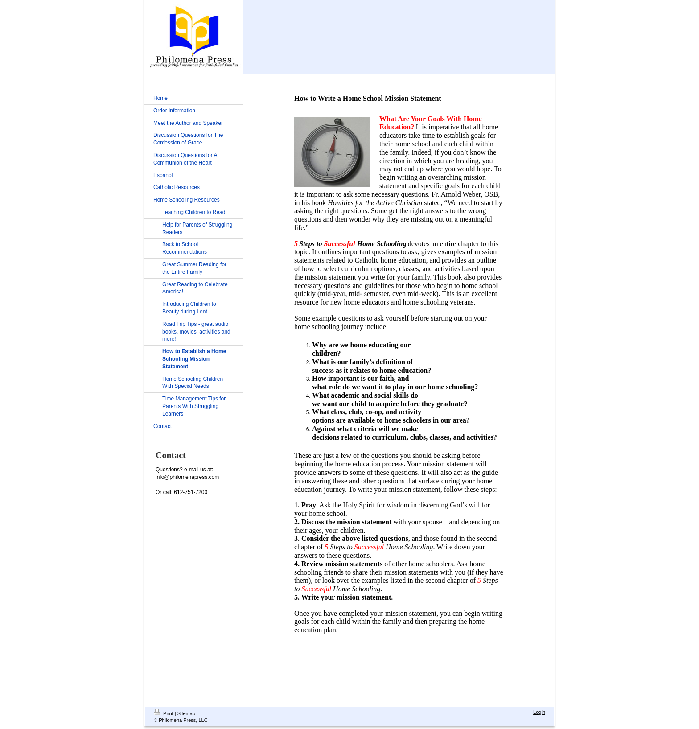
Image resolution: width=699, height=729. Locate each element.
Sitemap (186, 713)
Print (164, 713)
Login (539, 712)
